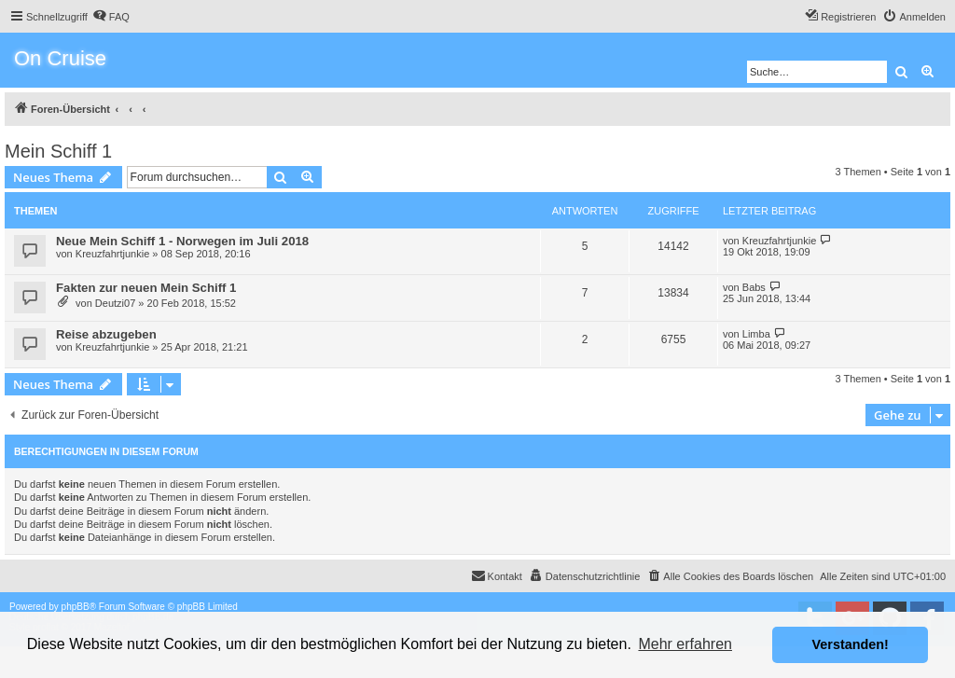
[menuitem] (111, 17)
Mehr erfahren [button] (685, 644)
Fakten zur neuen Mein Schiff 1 (146, 288)
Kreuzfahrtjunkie (113, 253)
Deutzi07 (115, 303)
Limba (756, 333)
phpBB (76, 607)
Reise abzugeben (106, 334)
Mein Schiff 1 (58, 151)
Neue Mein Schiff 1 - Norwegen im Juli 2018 (182, 241)
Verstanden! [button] (850, 644)
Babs (754, 287)
